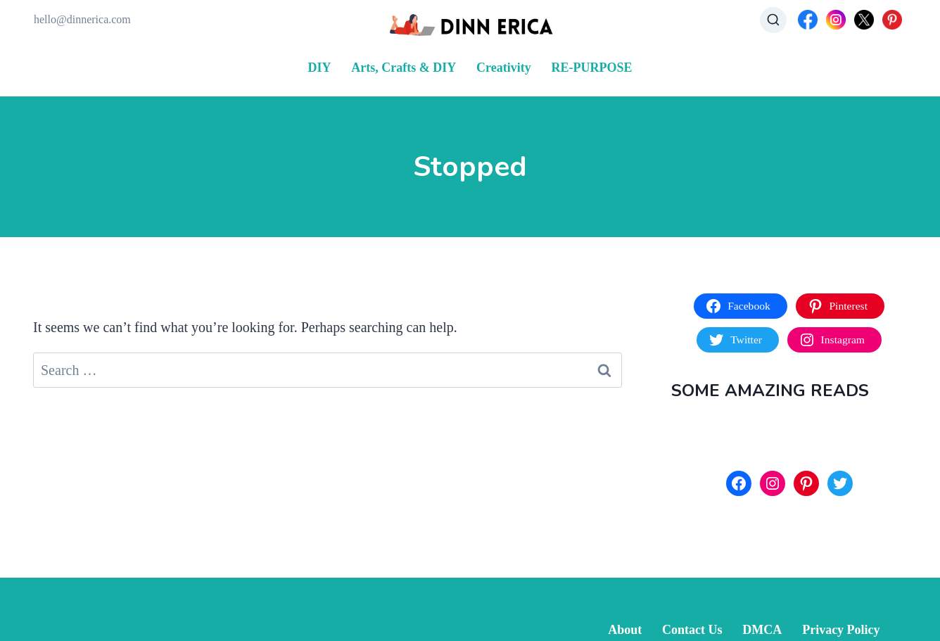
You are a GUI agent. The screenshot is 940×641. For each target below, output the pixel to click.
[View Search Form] (773, 20)
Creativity (503, 68)
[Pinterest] (892, 20)
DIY (319, 68)
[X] (864, 20)
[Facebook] (808, 20)
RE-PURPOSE (591, 68)
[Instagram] (836, 20)
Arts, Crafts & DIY (403, 68)
